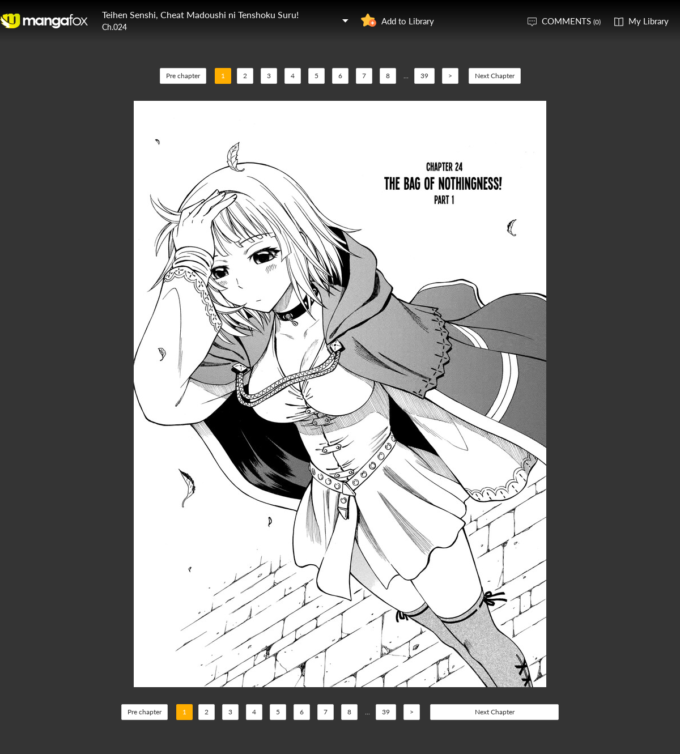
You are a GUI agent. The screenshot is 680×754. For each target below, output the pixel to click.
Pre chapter (183, 75)
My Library (648, 21)
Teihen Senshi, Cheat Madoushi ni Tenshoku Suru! (200, 14)
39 (424, 75)
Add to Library (407, 21)
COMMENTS (571, 21)
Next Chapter (495, 75)
